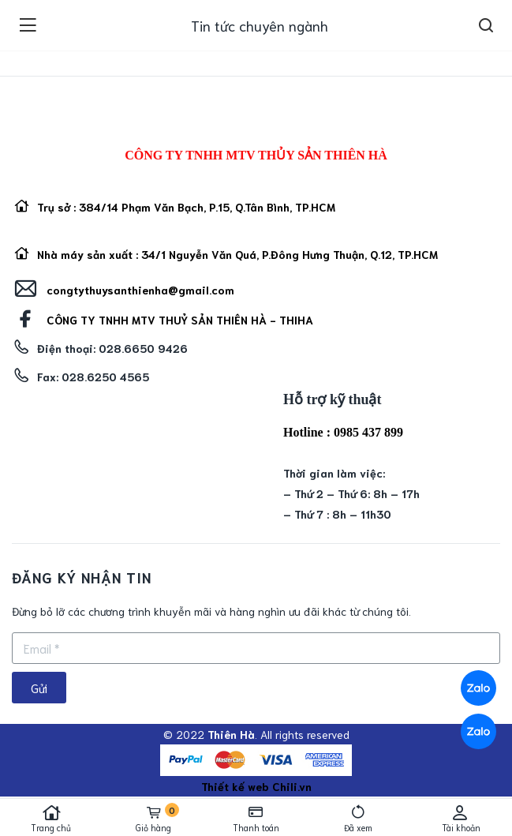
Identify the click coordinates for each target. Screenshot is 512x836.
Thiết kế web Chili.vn (256, 786)
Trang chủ (51, 818)
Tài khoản (460, 818)
